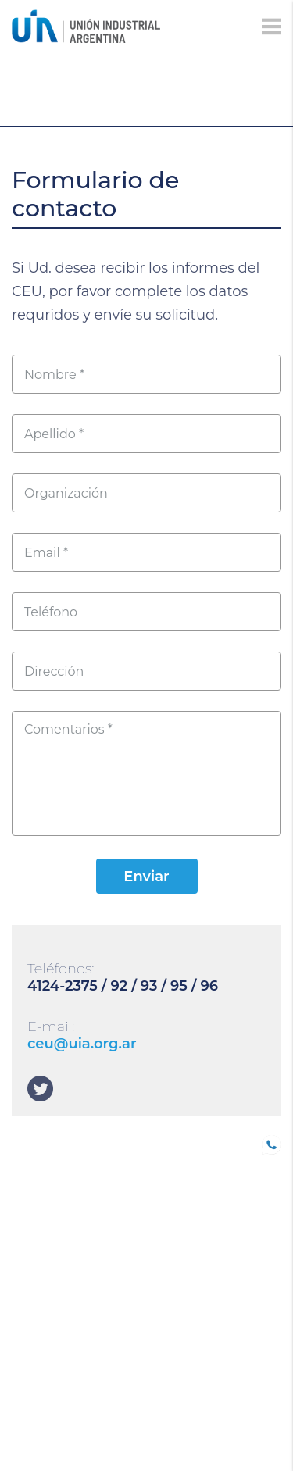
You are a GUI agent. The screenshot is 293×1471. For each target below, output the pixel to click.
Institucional (55, 1388)
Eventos (38, 1301)
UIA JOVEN (42, 1142)
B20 (23, 1186)
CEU (23, 1344)
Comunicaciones (65, 1279)
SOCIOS (33, 1164)
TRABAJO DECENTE (66, 1208)
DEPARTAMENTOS (62, 1323)
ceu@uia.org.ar (82, 1043)
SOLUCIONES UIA (60, 1366)
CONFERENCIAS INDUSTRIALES (56, 1237)
